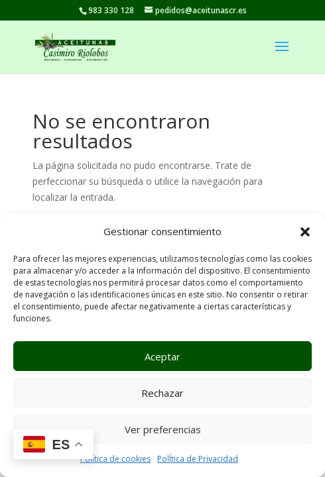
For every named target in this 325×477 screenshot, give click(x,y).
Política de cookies (115, 458)
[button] (305, 231)
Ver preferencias (163, 429)
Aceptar (162, 356)
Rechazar (162, 392)
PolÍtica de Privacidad (197, 458)
